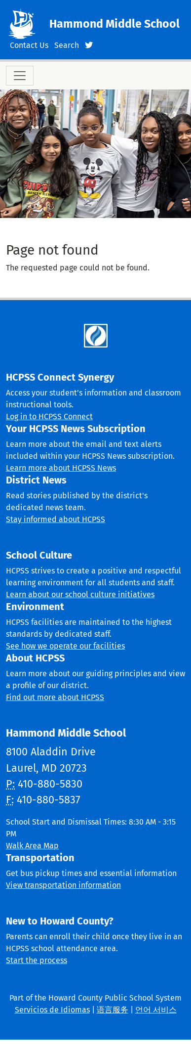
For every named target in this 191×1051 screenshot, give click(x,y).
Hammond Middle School (114, 24)
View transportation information (63, 885)
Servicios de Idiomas (52, 1009)
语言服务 (112, 1009)
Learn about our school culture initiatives (80, 594)
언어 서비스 (156, 1009)
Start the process (36, 960)
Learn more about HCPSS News (61, 468)
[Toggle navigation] (20, 76)
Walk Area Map (32, 845)
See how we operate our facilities (65, 646)
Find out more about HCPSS (55, 697)
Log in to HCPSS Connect (49, 416)
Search (66, 45)
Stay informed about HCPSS (55, 519)
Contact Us (29, 45)
